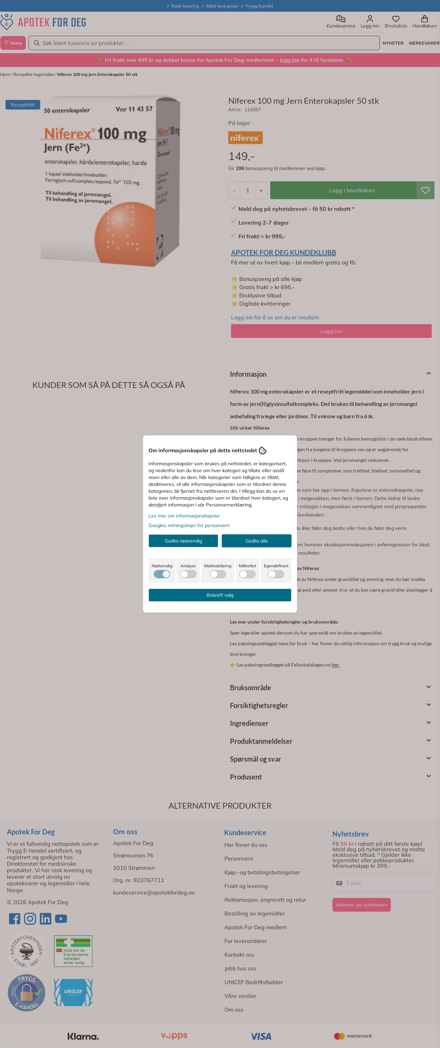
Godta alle (256, 541)
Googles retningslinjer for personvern (189, 525)
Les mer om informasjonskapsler (184, 516)
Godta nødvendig (183, 541)
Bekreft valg (220, 595)
